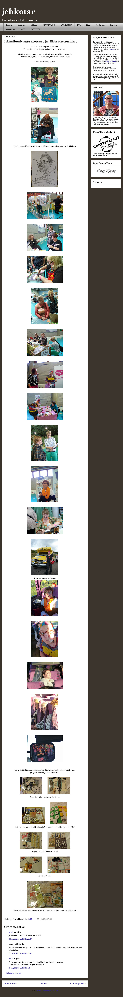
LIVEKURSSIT (66, 25)
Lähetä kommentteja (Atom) (47, 990)
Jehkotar (34, 25)
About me (21, 25)
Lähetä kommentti (13, 973)
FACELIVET (35, 29)
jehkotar (18, 11)
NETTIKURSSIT (49, 25)
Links (88, 25)
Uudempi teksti (11, 983)
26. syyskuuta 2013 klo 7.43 (20, 968)
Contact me (10, 29)
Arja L (11, 932)
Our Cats (113, 25)
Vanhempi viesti (78, 983)
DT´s (79, 25)
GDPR (22, 29)
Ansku (11, 958)
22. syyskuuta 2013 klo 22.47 (20, 953)
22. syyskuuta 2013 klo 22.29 (20, 939)
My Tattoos (100, 25)
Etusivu (9, 25)
